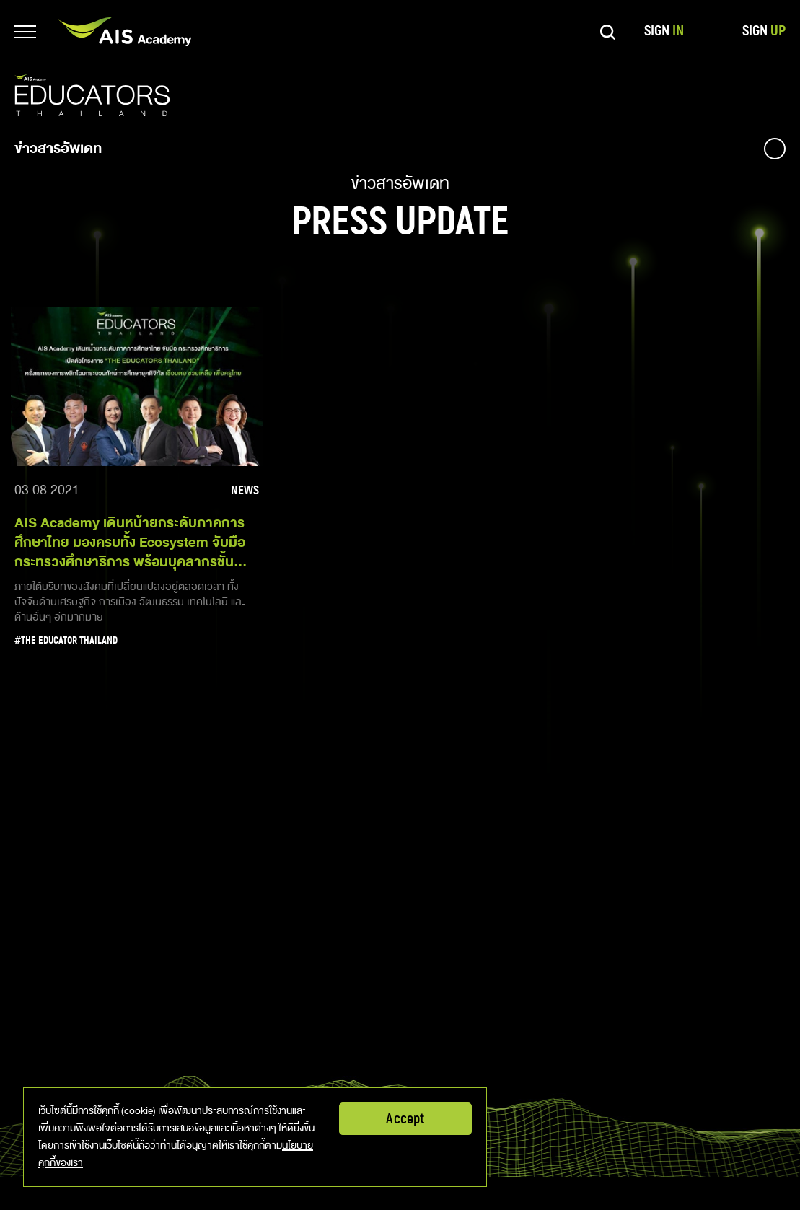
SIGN (664, 31)
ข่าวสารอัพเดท (58, 148)
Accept (405, 1119)
